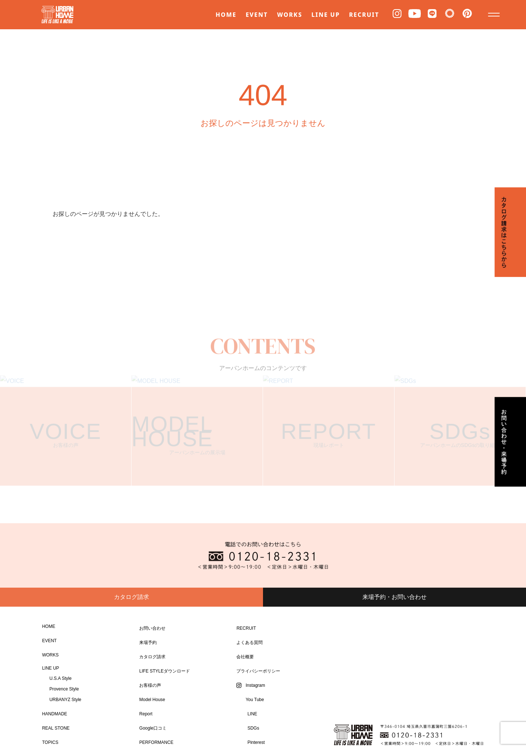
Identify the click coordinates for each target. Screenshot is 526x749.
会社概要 (245, 656)
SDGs (253, 728)
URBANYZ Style (65, 699)
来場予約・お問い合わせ (394, 597)
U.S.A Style (60, 678)
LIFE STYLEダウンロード (164, 671)
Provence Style (64, 689)
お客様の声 (150, 685)
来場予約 (148, 642)
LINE (252, 713)
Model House (152, 699)
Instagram (255, 685)
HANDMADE (54, 713)
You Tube (254, 699)
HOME (226, 15)
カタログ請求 (131, 597)
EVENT (256, 15)
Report (145, 713)
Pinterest (255, 742)
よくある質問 (249, 642)
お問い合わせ (152, 628)
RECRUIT (364, 15)
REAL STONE (55, 728)
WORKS (289, 15)
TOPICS (50, 742)
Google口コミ (153, 728)
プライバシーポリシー (258, 671)
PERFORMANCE (156, 742)
